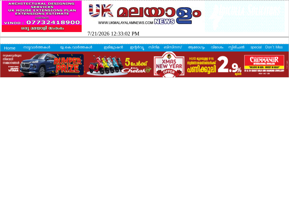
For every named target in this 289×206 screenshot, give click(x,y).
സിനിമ (153, 48)
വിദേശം (217, 48)
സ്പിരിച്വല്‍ (236, 48)
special (255, 48)
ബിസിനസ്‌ (172, 48)
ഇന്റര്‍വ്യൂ (136, 48)
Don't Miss (273, 48)
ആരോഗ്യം (196, 48)
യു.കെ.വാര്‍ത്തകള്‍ (76, 48)
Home (9, 47)
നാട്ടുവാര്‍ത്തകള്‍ (36, 48)
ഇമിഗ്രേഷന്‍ (113, 48)
